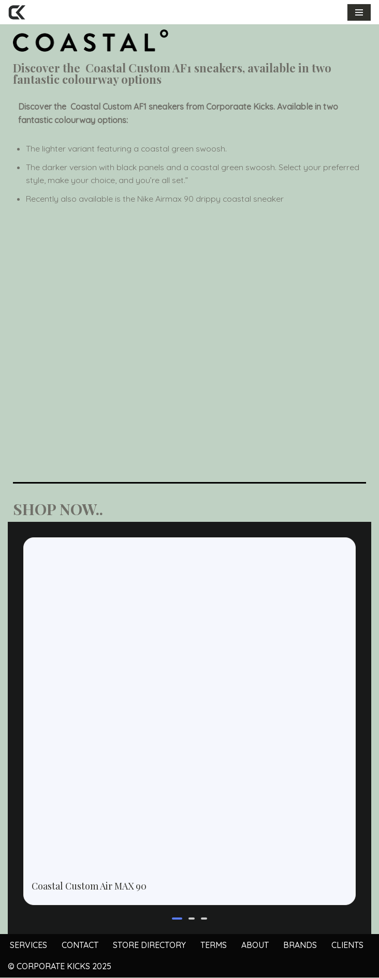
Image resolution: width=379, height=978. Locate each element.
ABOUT (255, 945)
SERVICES (28, 945)
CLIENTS (347, 945)
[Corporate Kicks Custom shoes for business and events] (17, 12)
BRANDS (300, 945)
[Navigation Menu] (359, 12)
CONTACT (80, 945)
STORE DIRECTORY (149, 945)
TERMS (213, 945)
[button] (177, 919)
